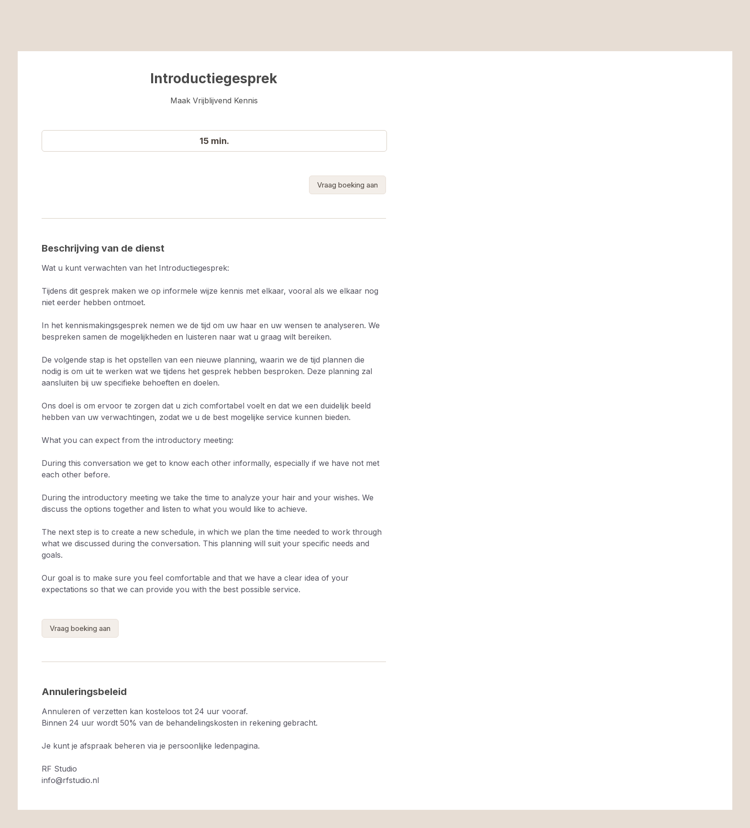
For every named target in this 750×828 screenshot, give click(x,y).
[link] (347, 185)
